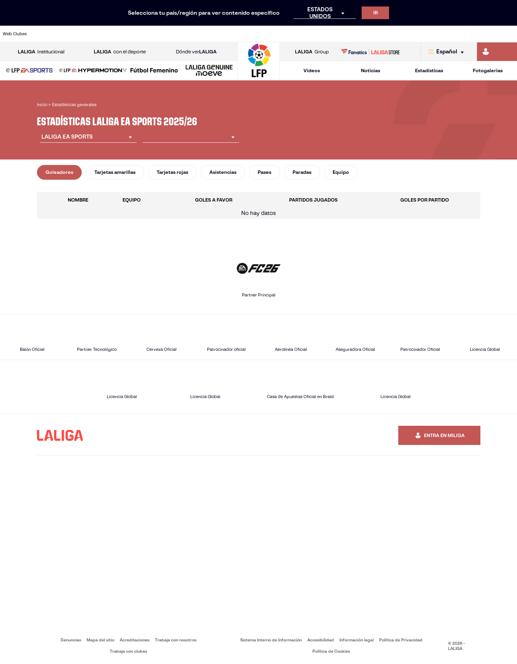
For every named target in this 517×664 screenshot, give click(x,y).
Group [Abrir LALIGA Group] (312, 52)
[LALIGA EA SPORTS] (29, 71)
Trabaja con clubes (128, 651)
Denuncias (71, 640)
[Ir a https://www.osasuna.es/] (95, 34)
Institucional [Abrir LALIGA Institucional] (41, 52)
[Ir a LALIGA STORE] (370, 51)
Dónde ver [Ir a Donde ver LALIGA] (196, 52)
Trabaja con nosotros (175, 640)
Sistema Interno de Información (271, 640)
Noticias (370, 70)
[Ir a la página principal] (259, 77)
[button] (29, 70)
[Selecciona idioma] (447, 52)
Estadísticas (429, 70)
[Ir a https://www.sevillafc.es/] (460, 34)
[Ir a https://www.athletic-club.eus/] (46, 34)
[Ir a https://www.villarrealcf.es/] (509, 34)
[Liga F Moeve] (154, 71)
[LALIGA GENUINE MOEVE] (209, 71)
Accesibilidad (320, 640)
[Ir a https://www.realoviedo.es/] (411, 34)
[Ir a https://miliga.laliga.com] (497, 51)
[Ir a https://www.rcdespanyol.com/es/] (314, 34)
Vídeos (311, 70)
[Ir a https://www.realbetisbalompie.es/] (363, 34)
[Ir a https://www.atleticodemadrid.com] (70, 34)
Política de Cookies (331, 651)
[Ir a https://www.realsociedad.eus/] (436, 34)
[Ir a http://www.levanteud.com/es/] (241, 34)
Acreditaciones (135, 640)
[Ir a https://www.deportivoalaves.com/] (119, 34)
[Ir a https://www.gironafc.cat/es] (216, 34)
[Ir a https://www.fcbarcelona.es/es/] (168, 34)
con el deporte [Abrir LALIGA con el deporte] (120, 52)
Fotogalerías (488, 70)
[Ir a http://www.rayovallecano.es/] (265, 34)
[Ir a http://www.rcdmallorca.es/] (338, 34)
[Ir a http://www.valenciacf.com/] (485, 34)
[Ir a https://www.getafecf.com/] (192, 34)
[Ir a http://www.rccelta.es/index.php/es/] (290, 34)
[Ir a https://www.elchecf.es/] (143, 34)
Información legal (356, 640)
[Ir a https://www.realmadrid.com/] (387, 34)
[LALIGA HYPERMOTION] (93, 71)
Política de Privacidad (401, 640)
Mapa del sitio (100, 640)
